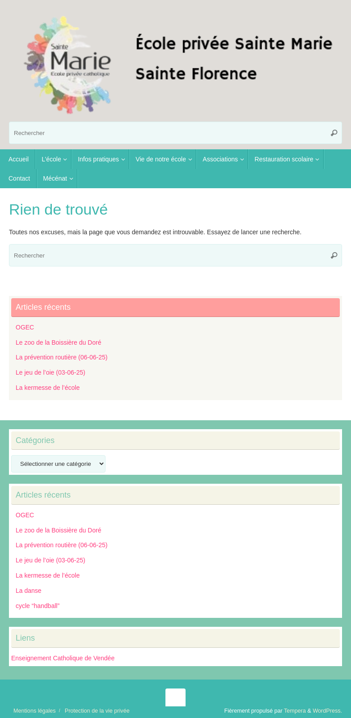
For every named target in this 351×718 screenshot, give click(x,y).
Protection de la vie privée (97, 711)
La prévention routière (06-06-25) (61, 357)
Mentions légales (34, 711)
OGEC (25, 327)
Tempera (295, 711)
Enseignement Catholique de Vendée (62, 658)
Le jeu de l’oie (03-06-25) (50, 372)
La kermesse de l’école (48, 387)
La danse (29, 590)
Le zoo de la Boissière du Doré (58, 342)
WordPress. (327, 711)
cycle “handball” (37, 605)
